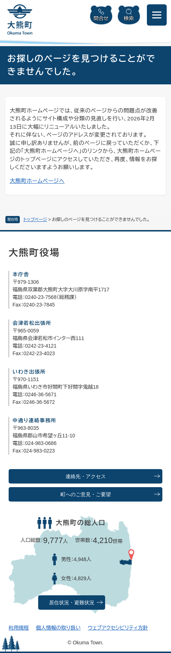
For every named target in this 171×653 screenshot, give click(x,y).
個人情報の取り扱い (58, 628)
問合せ (101, 18)
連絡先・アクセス (86, 476)
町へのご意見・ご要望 (85, 494)
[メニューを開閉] (157, 15)
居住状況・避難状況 (71, 602)
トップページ (35, 219)
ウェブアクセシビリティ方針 (118, 628)
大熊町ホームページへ (37, 181)
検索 (129, 18)
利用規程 (19, 628)
